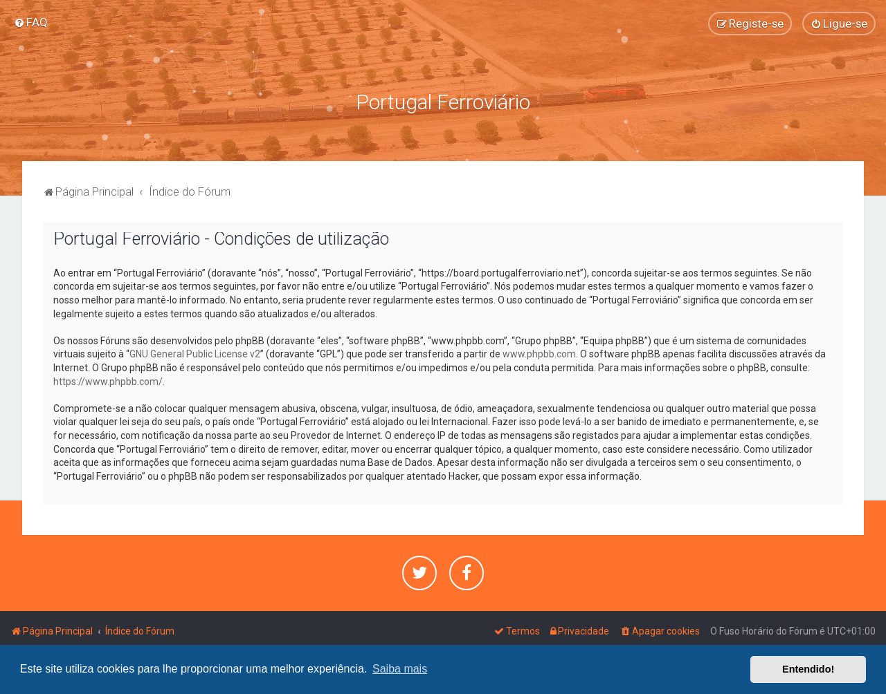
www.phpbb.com (539, 353)
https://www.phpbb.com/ (108, 381)
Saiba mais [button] (399, 669)
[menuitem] (30, 22)
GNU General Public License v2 (194, 353)
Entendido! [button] (808, 669)
